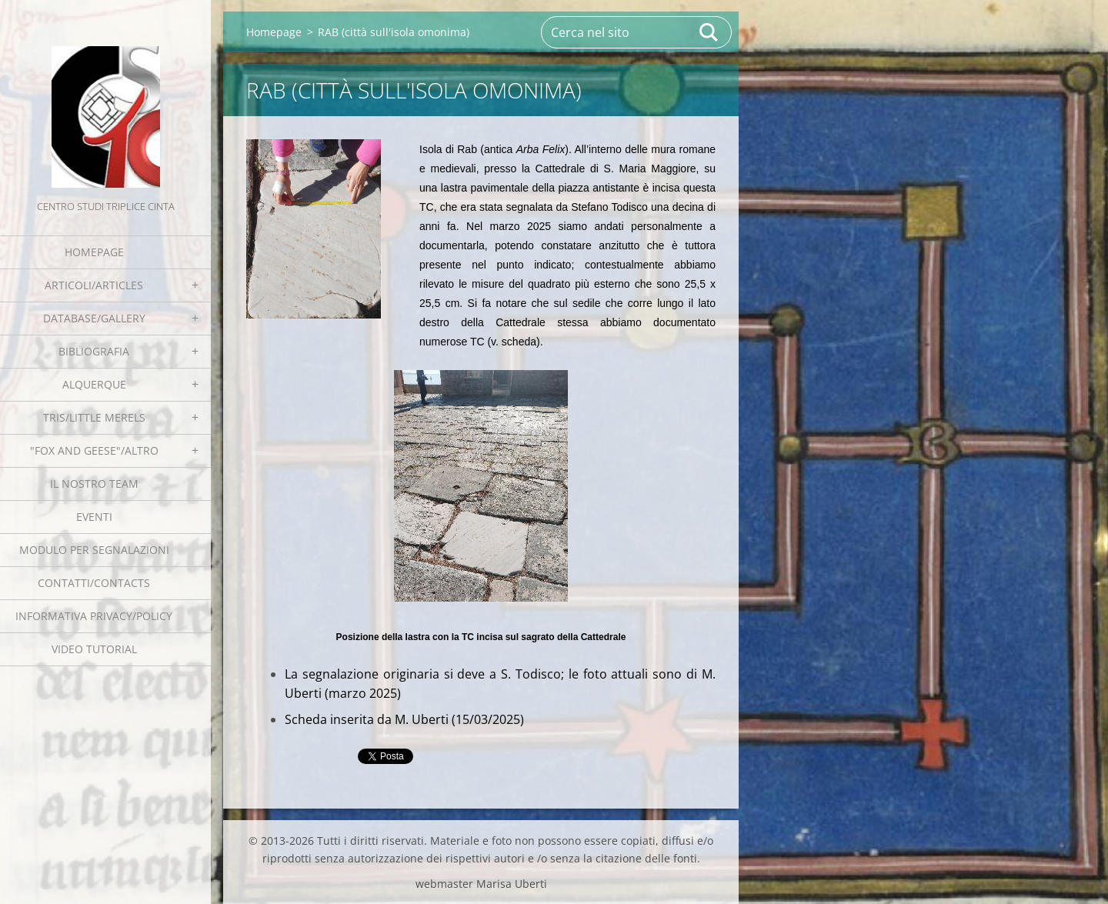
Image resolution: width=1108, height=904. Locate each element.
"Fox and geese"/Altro (94, 450)
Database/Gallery (94, 318)
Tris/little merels (94, 417)
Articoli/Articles (94, 285)
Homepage (94, 252)
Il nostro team (94, 483)
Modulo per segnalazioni (94, 549)
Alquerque (94, 384)
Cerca (709, 32)
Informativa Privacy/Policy (93, 616)
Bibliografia (93, 351)
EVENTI (94, 516)
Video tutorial (94, 649)
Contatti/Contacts (94, 582)
